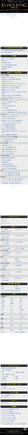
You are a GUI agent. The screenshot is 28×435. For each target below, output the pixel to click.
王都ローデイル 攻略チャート (9, 151)
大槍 (21, 305)
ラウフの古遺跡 (5, 280)
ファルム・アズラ (6, 271)
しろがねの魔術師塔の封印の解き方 (9, 166)
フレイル (4, 312)
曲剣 (12, 301)
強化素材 (4, 378)
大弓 (12, 316)
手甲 (21, 329)
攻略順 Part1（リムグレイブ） (8, 77)
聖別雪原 (4, 267)
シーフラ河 (4, 259)
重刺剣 (12, 303)
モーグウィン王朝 (6, 273)
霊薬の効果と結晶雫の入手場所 (8, 368)
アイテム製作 (5, 376)
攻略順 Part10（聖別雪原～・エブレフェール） (12, 97)
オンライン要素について (7, 394)
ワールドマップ (18, 229)
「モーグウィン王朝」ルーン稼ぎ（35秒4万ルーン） (13, 178)
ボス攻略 (4, 386)
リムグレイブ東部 (19, 235)
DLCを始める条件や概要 (7, 52)
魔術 (16, 286)
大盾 (21, 325)
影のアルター (19, 278)
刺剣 (3, 303)
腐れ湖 (16, 259)
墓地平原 (4, 278)
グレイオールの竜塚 (19, 248)
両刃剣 (3, 305)
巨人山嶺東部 (18, 265)
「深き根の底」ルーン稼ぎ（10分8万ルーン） (12, 183)
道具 (16, 376)
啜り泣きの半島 (5, 237)
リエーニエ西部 (18, 242)
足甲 (3, 332)
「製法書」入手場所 (19, 372)
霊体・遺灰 (17, 288)
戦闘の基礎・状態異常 (7, 66)
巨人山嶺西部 (5, 265)
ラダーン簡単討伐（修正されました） (10, 138)
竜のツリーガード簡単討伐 (8, 153)
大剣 (21, 298)
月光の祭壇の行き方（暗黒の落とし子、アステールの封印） (14, 132)
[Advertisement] (14, 32)
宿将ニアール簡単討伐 (7, 159)
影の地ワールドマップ (7, 231)
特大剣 (3, 301)
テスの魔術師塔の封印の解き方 (8, 124)
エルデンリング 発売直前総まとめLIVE (10, 409)
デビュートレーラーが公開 (8, 421)
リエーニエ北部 (5, 244)
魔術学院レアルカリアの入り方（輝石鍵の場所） (12, 120)
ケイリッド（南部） (6, 248)
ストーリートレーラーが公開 (8, 415)
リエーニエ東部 (5, 242)
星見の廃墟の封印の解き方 (8, 164)
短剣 (3, 298)
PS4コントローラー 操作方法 (8, 58)
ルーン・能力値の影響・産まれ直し (9, 64)
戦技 (3, 286)
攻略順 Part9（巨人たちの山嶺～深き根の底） (12, 95)
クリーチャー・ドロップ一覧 (8, 388)
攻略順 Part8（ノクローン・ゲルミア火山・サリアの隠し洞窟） (14, 92)
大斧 (21, 307)
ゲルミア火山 (18, 252)
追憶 (3, 372)
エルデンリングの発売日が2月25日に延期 (11, 413)
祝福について (5, 60)
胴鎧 (12, 329)
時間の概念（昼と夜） (7, 62)
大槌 (12, 310)
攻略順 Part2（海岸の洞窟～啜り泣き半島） (11, 79)
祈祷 (3, 288)
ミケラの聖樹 (18, 271)
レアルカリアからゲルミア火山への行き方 (11, 122)
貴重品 (16, 378)
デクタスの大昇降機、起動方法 (8, 118)
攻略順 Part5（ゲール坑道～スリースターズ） (12, 85)
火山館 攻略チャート (7, 145)
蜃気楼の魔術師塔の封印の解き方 (9, 149)
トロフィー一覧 (5, 402)
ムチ (21, 312)
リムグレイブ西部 (6, 235)
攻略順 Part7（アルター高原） (8, 89)
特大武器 (22, 310)
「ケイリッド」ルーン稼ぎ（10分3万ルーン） (12, 181)
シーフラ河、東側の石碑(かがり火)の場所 (11, 172)
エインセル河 (5, 261)
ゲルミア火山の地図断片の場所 (8, 147)
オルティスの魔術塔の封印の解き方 (9, 110)
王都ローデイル (5, 254)
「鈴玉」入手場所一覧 (7, 370)
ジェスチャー (5, 380)
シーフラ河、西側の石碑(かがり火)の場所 (11, 174)
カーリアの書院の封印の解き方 (8, 126)
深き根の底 (17, 261)
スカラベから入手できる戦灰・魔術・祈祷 (11, 290)
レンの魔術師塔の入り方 (7, 140)
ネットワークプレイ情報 (7, 411)
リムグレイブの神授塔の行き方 (8, 105)
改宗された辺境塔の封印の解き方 (9, 129)
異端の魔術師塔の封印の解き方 (8, 157)
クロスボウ (22, 316)
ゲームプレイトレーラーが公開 (8, 419)
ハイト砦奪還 (5, 108)
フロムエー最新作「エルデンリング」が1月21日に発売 (14, 423)
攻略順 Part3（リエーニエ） (8, 81)
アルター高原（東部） (7, 252)
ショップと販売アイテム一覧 (8, 374)
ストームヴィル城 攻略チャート (9, 101)
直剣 (12, 298)
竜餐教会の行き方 (6, 103)
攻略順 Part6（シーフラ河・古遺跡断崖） (11, 87)
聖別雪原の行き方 (6, 162)
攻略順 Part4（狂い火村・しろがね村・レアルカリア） (14, 83)
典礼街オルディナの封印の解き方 (9, 168)
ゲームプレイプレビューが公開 (8, 417)
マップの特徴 (5, 229)
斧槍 (3, 307)
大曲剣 (21, 301)
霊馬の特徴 (4, 68)
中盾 (12, 325)
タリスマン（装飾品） (20, 332)
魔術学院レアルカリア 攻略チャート (10, 116)
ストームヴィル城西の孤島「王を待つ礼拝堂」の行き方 (14, 112)
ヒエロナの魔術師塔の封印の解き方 (9, 134)
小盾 (3, 325)
